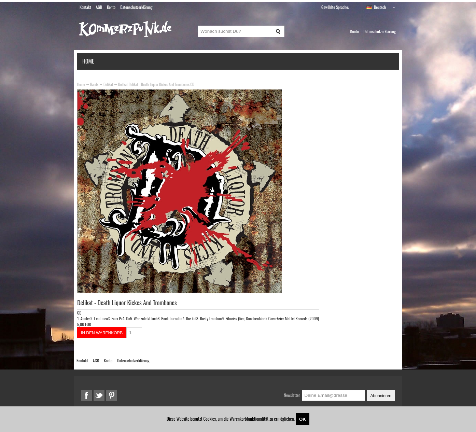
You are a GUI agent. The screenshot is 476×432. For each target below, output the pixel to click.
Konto (111, 7)
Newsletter (292, 395)
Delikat (108, 84)
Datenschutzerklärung (136, 7)
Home (88, 61)
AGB (99, 7)
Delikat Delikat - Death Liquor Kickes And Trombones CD (156, 84)
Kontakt (85, 7)
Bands (94, 84)
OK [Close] (302, 419)
